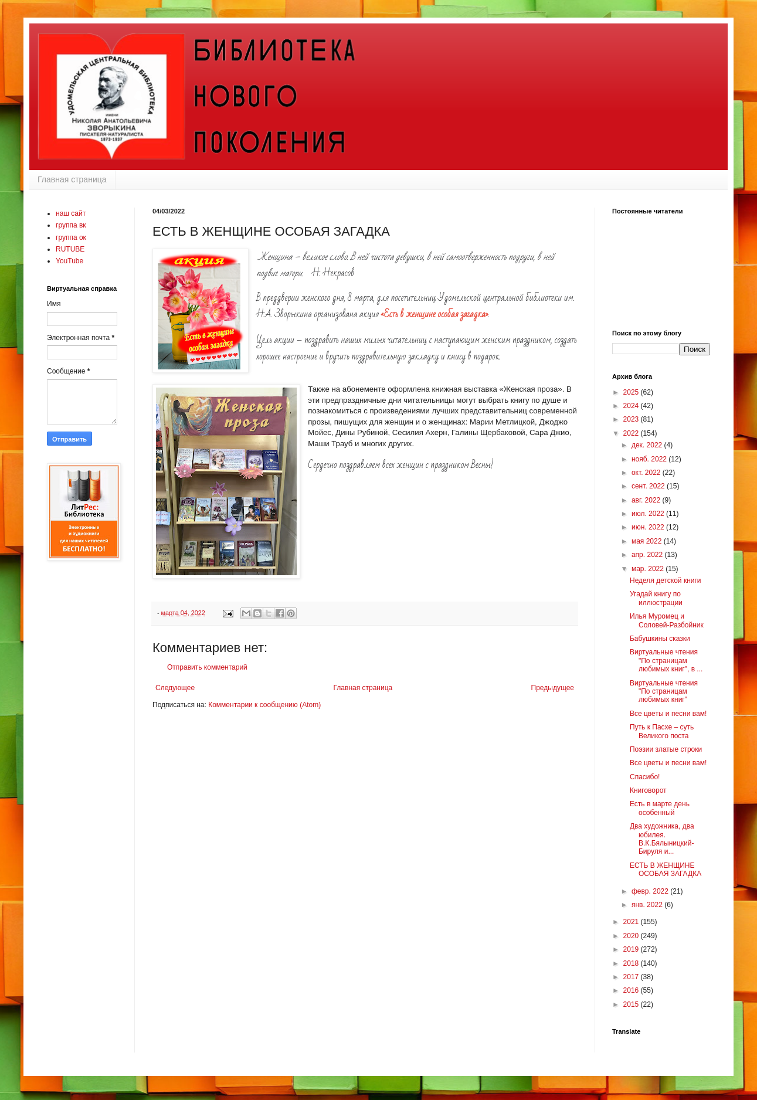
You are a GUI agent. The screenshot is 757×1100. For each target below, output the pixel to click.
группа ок (71, 237)
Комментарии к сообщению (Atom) (264, 705)
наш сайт (71, 213)
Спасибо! (645, 777)
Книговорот (648, 790)
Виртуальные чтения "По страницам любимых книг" (664, 691)
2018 (632, 963)
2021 (632, 922)
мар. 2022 (649, 569)
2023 (632, 419)
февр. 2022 (651, 891)
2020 (632, 936)
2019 (632, 949)
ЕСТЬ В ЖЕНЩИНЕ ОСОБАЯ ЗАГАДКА (665, 869)
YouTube (69, 261)
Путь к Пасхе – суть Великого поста (662, 731)
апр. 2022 (648, 555)
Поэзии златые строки (666, 749)
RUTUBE (70, 249)
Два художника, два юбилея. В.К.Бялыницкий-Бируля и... (662, 838)
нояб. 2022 (650, 459)
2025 (632, 392)
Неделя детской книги (665, 580)
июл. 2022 (649, 514)
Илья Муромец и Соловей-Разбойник (667, 620)
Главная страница (72, 179)
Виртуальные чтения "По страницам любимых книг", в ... (666, 660)
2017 (632, 977)
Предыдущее (552, 688)
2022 (632, 433)
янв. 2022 (648, 905)
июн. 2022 (649, 527)
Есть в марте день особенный (660, 808)
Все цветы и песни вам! (668, 713)
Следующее (175, 688)
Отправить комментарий (207, 667)
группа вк (71, 225)
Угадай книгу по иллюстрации (656, 598)
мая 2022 (648, 541)
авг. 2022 (647, 500)
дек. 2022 (648, 445)
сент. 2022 (649, 486)
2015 (632, 1004)
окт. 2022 (647, 472)
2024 (632, 406)
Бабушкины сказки (660, 638)
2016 (632, 990)
